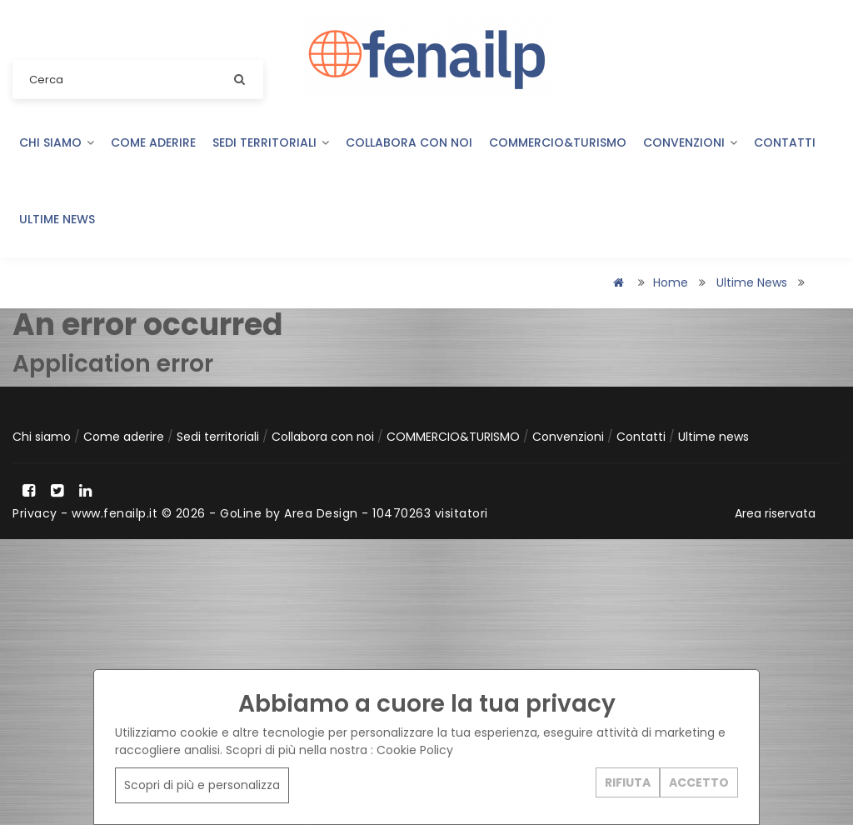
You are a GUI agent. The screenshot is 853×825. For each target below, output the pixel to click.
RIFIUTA (628, 782)
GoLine (241, 513)
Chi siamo (56, 142)
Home (670, 282)
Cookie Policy (415, 750)
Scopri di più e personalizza (202, 785)
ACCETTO (699, 782)
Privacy (34, 513)
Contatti (785, 142)
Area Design (321, 513)
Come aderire (153, 142)
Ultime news (57, 219)
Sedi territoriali (270, 142)
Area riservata (775, 513)
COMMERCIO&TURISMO (557, 142)
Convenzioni (690, 142)
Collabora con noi (409, 142)
